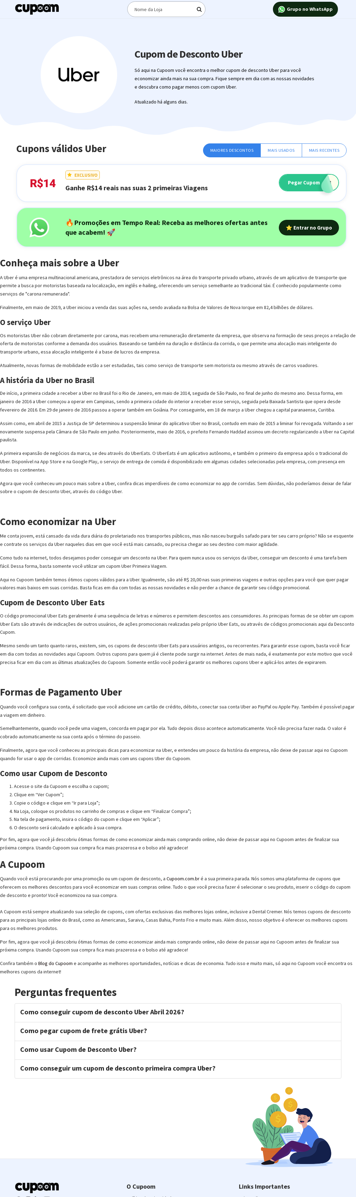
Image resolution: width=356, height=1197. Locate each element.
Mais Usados (281, 150)
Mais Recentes (324, 150)
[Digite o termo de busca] (166, 9)
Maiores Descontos (232, 150)
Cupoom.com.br (183, 878)
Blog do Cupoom (55, 963)
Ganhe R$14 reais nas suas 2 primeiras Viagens (136, 187)
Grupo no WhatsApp (305, 9)
